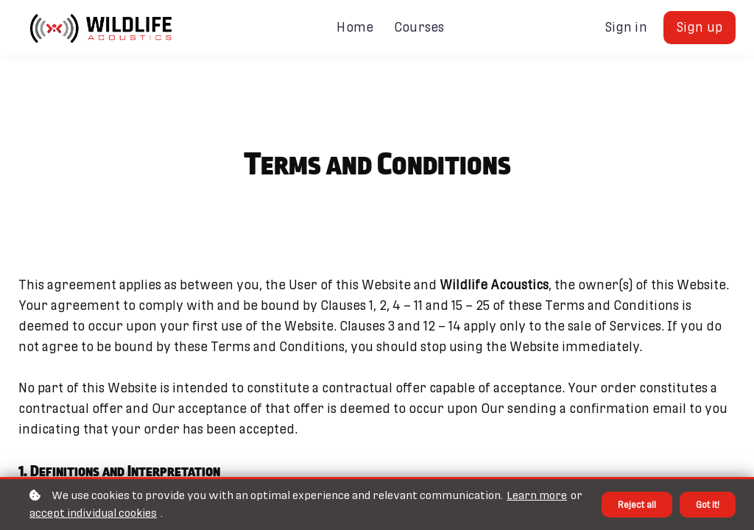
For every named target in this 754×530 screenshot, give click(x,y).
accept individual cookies (105, 513)
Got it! (705, 504)
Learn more (537, 495)
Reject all (630, 504)
